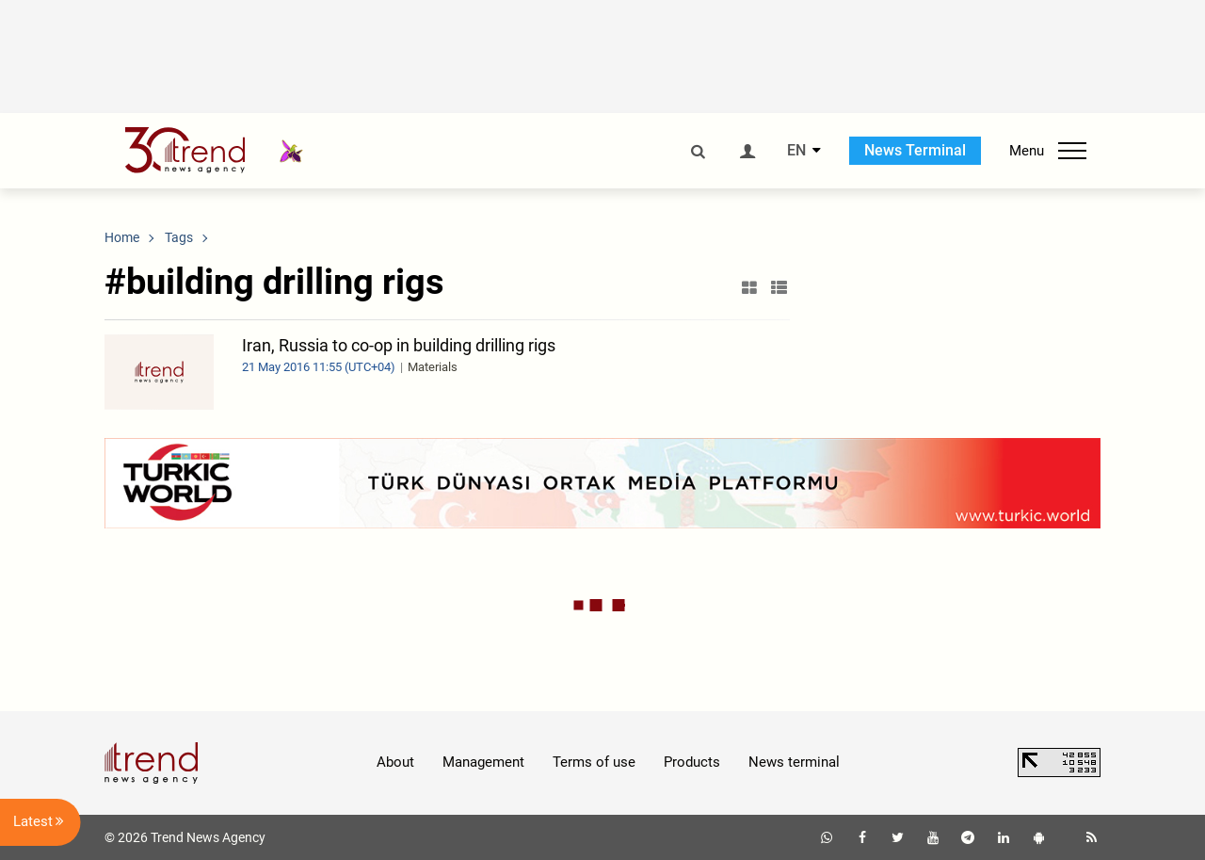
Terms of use (594, 762)
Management (483, 762)
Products (692, 762)
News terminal (794, 762)
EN (796, 150)
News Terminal (915, 150)
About (395, 762)
